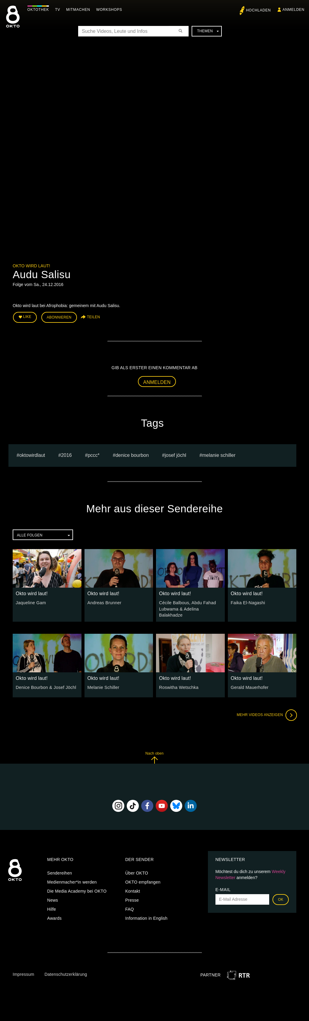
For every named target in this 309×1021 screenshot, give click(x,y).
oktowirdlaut (32, 454)
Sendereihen (59, 871)
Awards (54, 917)
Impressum (23, 973)
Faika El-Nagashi (247, 602)
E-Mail (223, 888)
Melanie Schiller (218, 454)
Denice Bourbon (132, 454)
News (52, 899)
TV (59, 10)
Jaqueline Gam (30, 602)
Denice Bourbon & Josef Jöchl (45, 686)
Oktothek (39, 10)
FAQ (129, 908)
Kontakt (132, 889)
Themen (208, 31)
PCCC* (94, 454)
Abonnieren (59, 317)
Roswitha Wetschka (178, 686)
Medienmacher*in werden (72, 880)
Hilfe (51, 908)
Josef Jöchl (175, 454)
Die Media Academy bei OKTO (77, 889)
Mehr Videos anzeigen (266, 714)
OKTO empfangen (143, 880)
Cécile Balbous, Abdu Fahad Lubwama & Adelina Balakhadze (186, 608)
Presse (132, 899)
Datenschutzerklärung (65, 973)
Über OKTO (136, 871)
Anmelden (157, 381)
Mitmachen (79, 10)
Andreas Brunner (104, 602)
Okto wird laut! (31, 265)
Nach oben (154, 756)
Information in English (146, 917)
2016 (66, 454)
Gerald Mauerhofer (249, 686)
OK (280, 898)
